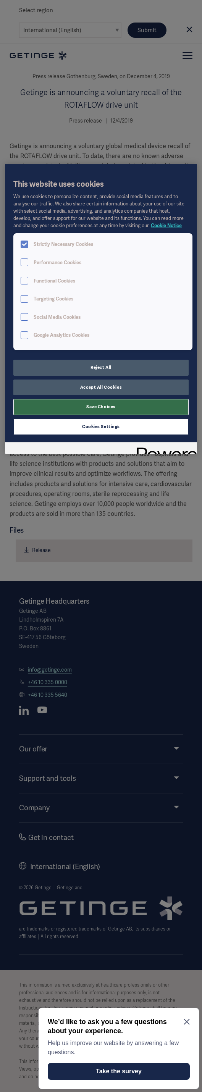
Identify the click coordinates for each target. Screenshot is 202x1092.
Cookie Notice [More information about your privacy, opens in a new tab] (166, 225)
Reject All (101, 367)
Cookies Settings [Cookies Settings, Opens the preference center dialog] (101, 426)
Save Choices (101, 406)
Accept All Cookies (101, 387)
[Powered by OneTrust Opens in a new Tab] (164, 449)
